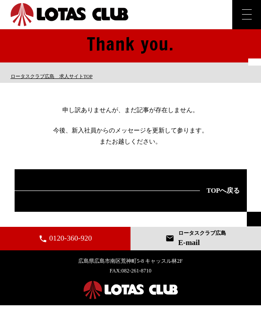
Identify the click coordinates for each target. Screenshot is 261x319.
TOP (52, 76)
